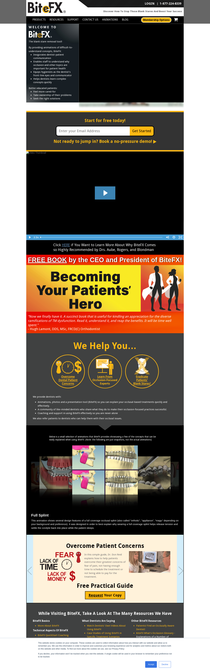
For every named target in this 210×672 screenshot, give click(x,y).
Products (39, 19)
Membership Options (156, 20)
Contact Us (90, 19)
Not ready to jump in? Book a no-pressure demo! (105, 141)
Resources (56, 19)
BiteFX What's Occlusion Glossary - (155, 633)
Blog (125, 19)
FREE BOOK (47, 259)
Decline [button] (165, 664)
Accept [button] (151, 664)
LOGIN (150, 3)
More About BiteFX (48, 625)
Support (73, 19)
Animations (110, 19)
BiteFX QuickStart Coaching (53, 635)
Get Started (141, 131)
